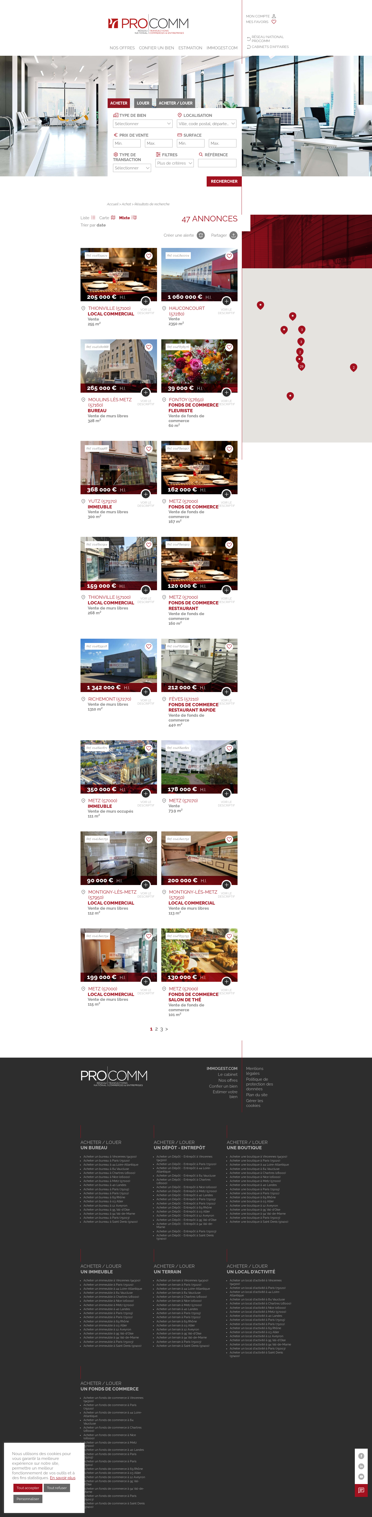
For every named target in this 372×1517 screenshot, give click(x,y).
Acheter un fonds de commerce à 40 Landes (113, 1449)
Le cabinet (228, 1074)
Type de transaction (127, 157)
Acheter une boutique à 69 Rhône (253, 1197)
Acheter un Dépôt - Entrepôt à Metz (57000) (186, 1191)
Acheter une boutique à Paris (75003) (255, 1217)
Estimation (190, 48)
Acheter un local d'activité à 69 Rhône (255, 1328)
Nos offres (122, 48)
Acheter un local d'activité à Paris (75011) (257, 1324)
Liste (89, 217)
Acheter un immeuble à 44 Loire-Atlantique (112, 1288)
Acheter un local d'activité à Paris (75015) (257, 1319)
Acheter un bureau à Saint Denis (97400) (110, 1221)
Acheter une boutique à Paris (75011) (254, 1193)
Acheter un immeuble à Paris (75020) (108, 1284)
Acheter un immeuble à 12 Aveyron (107, 1329)
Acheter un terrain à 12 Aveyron (177, 1329)
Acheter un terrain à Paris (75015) (178, 1313)
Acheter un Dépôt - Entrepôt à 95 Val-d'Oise (186, 1219)
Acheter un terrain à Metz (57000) (179, 1305)
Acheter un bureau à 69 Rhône (104, 1197)
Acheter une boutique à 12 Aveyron (254, 1205)
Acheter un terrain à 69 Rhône (176, 1321)
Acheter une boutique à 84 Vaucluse (254, 1168)
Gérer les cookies (254, 1103)
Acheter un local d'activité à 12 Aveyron (256, 1336)
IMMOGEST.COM (222, 48)
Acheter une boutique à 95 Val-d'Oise (255, 1209)
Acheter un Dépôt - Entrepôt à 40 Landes (184, 1195)
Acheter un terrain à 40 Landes (177, 1309)
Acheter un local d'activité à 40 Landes (256, 1315)
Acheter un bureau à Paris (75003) (106, 1217)
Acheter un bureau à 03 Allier (103, 1201)
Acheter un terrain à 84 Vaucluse (178, 1292)
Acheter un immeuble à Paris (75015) (108, 1313)
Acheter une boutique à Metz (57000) (255, 1181)
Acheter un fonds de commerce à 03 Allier (112, 1472)
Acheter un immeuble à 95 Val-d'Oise (108, 1333)
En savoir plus (62, 1477)
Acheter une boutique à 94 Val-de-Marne (258, 1213)
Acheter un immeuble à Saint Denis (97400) (112, 1345)
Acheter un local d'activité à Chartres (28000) (260, 1303)
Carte (108, 217)
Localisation (194, 115)
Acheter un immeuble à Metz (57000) (108, 1305)
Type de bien (129, 115)
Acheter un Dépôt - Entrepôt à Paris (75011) (186, 1203)
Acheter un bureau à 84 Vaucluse (106, 1168)
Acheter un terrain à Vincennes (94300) (182, 1280)
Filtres (166, 154)
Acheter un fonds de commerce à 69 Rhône (113, 1468)
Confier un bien (156, 48)
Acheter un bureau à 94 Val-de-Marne (109, 1213)
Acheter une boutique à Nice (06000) (255, 1176)
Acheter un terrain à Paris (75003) (178, 1341)
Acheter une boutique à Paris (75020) (255, 1160)
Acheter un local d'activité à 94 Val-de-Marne (260, 1344)
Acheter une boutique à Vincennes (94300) (258, 1156)
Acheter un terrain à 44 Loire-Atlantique (183, 1288)
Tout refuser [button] (57, 1488)
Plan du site (257, 1094)
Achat (126, 204)
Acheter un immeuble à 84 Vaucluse (108, 1292)
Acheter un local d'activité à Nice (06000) (258, 1307)
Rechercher (224, 181)
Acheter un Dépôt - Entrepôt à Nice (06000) (186, 1187)
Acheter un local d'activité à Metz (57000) (258, 1311)
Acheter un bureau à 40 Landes (104, 1185)
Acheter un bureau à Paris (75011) (106, 1193)
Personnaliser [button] (28, 1499)
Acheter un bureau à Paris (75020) (106, 1160)
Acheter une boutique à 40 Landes (253, 1185)
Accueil (112, 204)
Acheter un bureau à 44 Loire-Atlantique (110, 1164)
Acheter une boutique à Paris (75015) (255, 1189)
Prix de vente (131, 135)
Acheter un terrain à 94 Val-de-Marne (181, 1337)
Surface (189, 135)
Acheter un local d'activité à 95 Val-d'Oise (258, 1340)
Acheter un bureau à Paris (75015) (106, 1189)
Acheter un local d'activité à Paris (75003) (258, 1348)
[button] (284, 330)
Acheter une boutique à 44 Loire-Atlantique (259, 1164)
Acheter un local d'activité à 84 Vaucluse (257, 1299)
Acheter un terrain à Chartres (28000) (181, 1296)
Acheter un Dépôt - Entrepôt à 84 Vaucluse (186, 1175)
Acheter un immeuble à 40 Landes (106, 1309)
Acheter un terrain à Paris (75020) (178, 1284)
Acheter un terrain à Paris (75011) (178, 1317)
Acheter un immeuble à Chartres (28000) (111, 1296)
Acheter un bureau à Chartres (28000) (109, 1172)
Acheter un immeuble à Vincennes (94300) (111, 1280)
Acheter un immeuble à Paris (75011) (108, 1317)
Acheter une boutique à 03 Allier (252, 1201)
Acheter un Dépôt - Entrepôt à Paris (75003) (186, 1231)
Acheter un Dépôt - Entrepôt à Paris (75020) (186, 1164)
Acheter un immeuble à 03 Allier (105, 1325)
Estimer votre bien (225, 1094)
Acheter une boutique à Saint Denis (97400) (259, 1221)
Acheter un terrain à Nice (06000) (179, 1300)
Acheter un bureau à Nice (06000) (106, 1176)
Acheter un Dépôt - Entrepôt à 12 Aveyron (185, 1215)
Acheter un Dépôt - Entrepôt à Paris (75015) (186, 1199)
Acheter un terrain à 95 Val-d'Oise (178, 1333)
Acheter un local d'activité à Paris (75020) (258, 1287)
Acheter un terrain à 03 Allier (175, 1325)
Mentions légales (254, 1071)
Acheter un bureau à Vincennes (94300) (110, 1156)
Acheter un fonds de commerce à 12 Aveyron (114, 1477)
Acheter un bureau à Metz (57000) (106, 1181)
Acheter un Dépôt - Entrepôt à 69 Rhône (184, 1207)
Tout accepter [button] (28, 1488)
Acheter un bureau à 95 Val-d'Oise (106, 1209)
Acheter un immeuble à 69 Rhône (106, 1321)
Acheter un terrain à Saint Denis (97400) (182, 1345)
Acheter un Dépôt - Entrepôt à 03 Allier (183, 1211)
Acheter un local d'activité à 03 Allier (254, 1332)
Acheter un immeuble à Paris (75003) (108, 1341)
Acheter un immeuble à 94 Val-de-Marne (111, 1337)
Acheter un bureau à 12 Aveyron (105, 1205)
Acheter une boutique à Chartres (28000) (258, 1172)
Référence (213, 154)
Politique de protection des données (259, 1084)
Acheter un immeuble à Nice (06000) (108, 1300)
